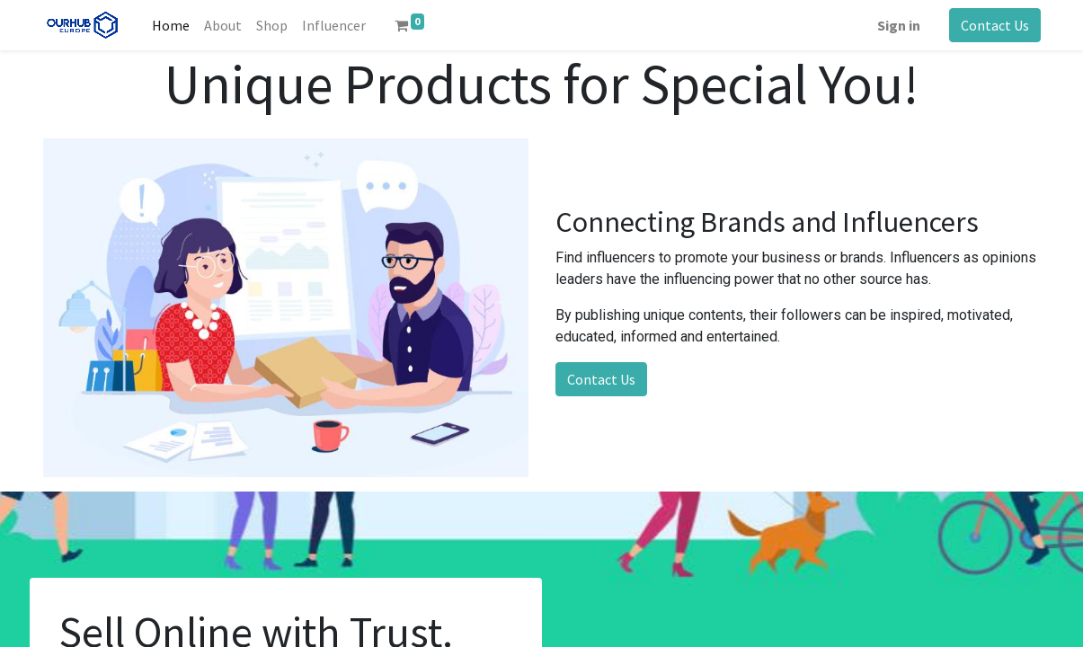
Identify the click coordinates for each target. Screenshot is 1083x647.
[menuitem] (171, 25)
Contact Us (995, 25)
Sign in (898, 25)
